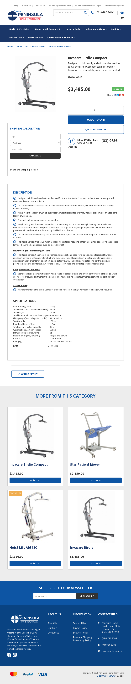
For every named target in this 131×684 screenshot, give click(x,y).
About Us (26, 6)
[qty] (35, 136)
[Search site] (85, 12)
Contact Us (40, 6)
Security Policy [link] (80, 632)
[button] (96, 129)
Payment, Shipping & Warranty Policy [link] (82, 639)
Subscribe (87, 596)
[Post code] (35, 149)
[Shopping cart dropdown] (122, 17)
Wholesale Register (114, 6)
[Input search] (67, 12)
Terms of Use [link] (79, 623)
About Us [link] (52, 623)
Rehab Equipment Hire (60, 6)
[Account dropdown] (122, 12)
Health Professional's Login (88, 6)
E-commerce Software (106, 675)
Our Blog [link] (52, 627)
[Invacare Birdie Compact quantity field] (96, 110)
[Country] (35, 143)
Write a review (27, 374)
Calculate (35, 156)
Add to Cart (35, 480)
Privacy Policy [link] (80, 627)
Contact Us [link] (53, 632)
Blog (16, 6)
